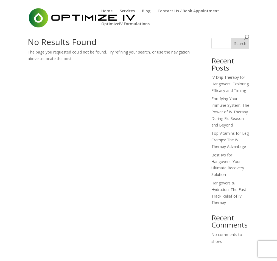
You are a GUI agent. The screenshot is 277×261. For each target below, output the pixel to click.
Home (107, 11)
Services (127, 11)
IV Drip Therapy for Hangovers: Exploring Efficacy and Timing (230, 84)
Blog (146, 11)
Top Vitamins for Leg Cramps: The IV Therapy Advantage (230, 140)
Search (240, 43)
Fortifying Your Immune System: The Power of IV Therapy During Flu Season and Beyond (230, 111)
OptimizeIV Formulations (125, 24)
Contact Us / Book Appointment (188, 11)
